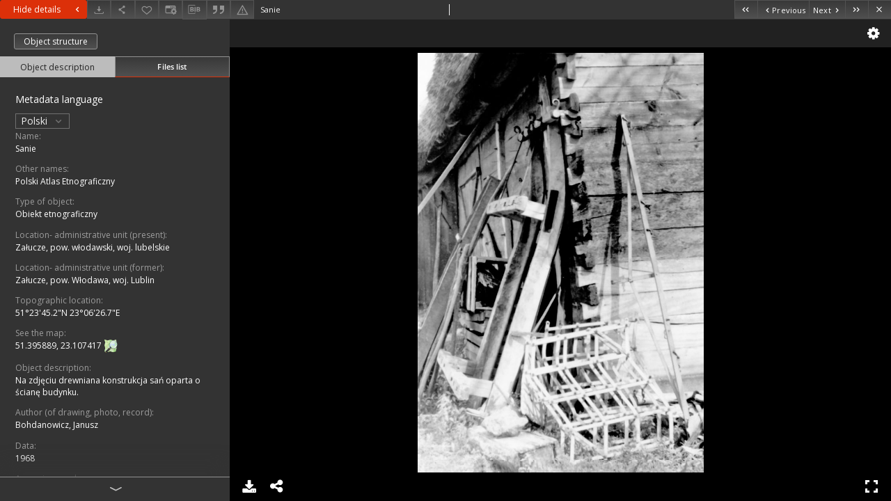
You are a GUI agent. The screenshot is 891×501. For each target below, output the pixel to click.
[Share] (122, 9)
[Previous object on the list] (783, 9)
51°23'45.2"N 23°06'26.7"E (67, 313)
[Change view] (170, 9)
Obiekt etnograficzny (56, 214)
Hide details (48, 9)
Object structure (56, 41)
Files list (172, 66)
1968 (25, 458)
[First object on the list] (745, 9)
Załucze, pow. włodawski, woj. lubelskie (92, 247)
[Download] (99, 9)
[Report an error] (242, 9)
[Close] (879, 9)
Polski (42, 120)
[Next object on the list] (827, 9)
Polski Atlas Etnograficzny (65, 181)
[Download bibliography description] (194, 9)
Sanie (25, 148)
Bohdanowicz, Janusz (56, 425)
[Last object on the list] (856, 9)
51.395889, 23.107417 (59, 345)
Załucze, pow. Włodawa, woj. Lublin (85, 280)
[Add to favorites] (147, 9)
